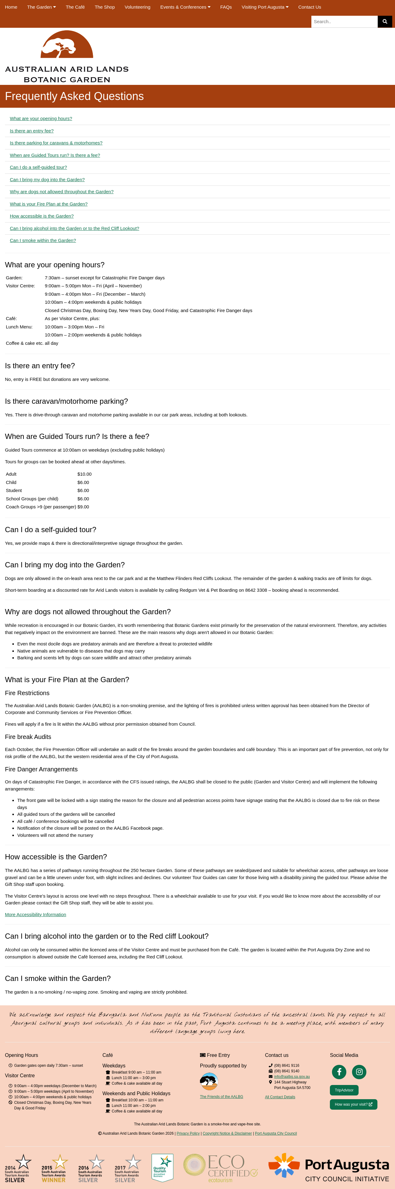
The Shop (105, 7)
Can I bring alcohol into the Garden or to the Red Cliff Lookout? (74, 228)
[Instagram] (359, 1072)
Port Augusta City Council (276, 1133)
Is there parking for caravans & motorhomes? (56, 142)
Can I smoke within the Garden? (43, 240)
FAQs (226, 7)
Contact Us (309, 7)
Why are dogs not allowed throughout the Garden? (62, 191)
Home (11, 7)
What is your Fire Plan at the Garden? (49, 204)
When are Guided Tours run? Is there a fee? (55, 155)
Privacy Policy (188, 1133)
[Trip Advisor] (344, 1090)
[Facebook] (339, 1072)
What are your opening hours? (41, 118)
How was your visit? (356, 1104)
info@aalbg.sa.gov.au (292, 1076)
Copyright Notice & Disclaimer (227, 1133)
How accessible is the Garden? (42, 216)
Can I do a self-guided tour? (38, 167)
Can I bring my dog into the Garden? (47, 179)
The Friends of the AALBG (221, 1097)
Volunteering (137, 7)
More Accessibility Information (35, 914)
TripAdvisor (344, 1090)
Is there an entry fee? (32, 130)
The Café (75, 7)
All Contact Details (280, 1097)
